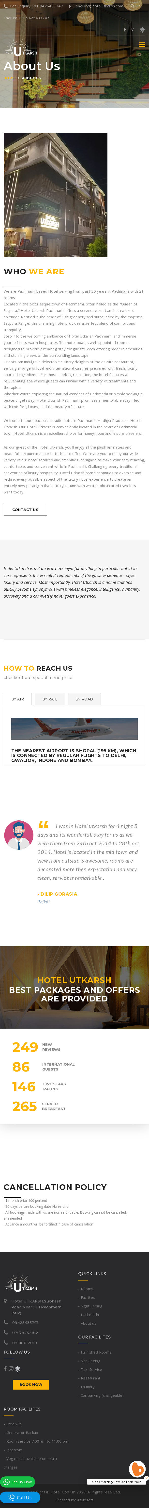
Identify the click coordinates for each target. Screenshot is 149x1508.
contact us (25, 509)
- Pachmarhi (88, 1314)
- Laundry (86, 1386)
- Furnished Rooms (94, 1352)
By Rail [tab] (49, 699)
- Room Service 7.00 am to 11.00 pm (36, 1441)
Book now (30, 1384)
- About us (87, 1323)
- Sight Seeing (90, 1305)
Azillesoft (85, 1499)
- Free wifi (12, 1423)
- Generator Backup (21, 1432)
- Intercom (13, 1449)
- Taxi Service (90, 1369)
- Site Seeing (89, 1360)
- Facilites (86, 1297)
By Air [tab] (17, 699)
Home (9, 78)
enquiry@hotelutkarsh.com (96, 5)
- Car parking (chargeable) (101, 1395)
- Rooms (85, 1288)
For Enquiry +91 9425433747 (33, 5)
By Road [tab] (84, 699)
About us (31, 78)
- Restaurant (89, 1378)
